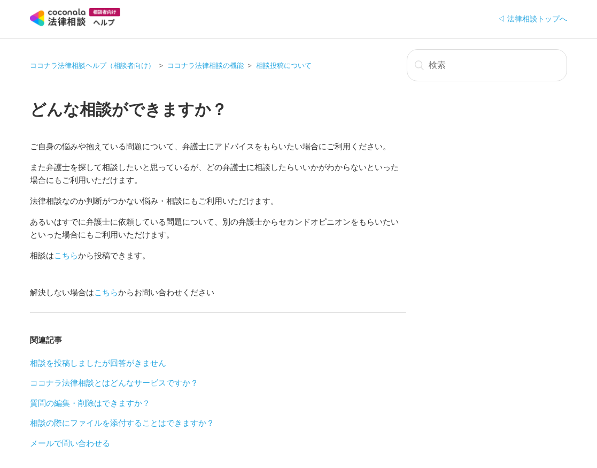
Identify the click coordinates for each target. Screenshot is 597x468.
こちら (66, 255)
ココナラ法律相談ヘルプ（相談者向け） (92, 66)
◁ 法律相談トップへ (532, 18)
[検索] (487, 65)
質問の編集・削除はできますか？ (90, 403)
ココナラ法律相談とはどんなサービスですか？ (114, 382)
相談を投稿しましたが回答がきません (98, 362)
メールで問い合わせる (70, 443)
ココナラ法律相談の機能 (205, 66)
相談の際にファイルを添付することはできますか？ (122, 422)
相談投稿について (284, 66)
